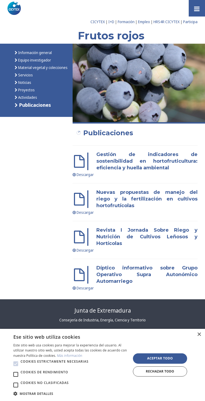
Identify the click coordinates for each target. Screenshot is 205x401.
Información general (34, 52)
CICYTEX (97, 21)
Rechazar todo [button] (160, 371)
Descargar (83, 174)
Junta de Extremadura (102, 310)
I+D (111, 21)
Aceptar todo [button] (160, 358)
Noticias (24, 82)
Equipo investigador (34, 60)
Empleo (144, 21)
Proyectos (26, 89)
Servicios (25, 74)
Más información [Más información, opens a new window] (69, 355)
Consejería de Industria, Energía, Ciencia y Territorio (102, 319)
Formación (126, 21)
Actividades (27, 97)
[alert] (102, 365)
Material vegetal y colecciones (42, 67)
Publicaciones (34, 104)
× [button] (199, 335)
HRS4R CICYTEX (166, 21)
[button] (15, 363)
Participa (190, 21)
